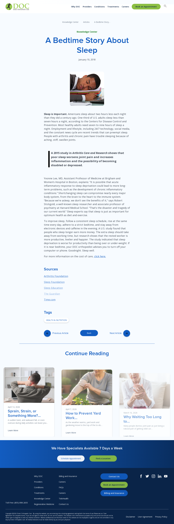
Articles (86, 22)
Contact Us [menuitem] (64, 504)
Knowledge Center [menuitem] (42, 498)
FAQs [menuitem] (61, 487)
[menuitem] (146, 6)
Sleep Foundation (54, 282)
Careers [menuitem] (125, 6)
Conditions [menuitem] (99, 6)
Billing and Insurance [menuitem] (68, 476)
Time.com (50, 299)
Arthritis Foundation (56, 276)
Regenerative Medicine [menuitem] (44, 504)
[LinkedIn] (159, 476)
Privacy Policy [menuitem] (161, 516)
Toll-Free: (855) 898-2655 (16, 502)
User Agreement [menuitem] (145, 516)
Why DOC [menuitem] (75, 6)
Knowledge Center (70, 22)
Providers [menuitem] (87, 6)
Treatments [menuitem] (113, 6)
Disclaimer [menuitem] (130, 516)
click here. (100, 256)
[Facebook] (141, 476)
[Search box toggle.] (165, 6)
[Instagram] (153, 476)
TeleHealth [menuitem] (63, 498)
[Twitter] (147, 476)
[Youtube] (166, 476)
